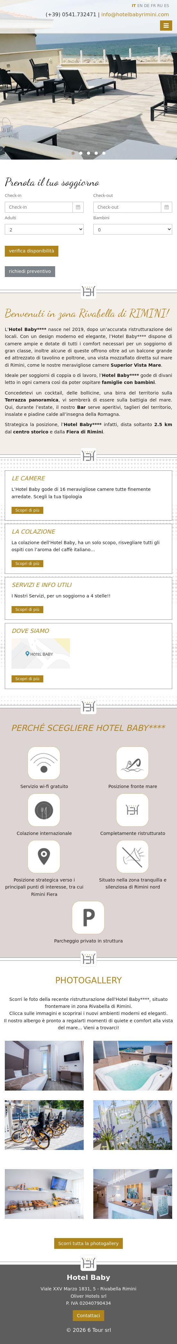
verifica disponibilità (31, 250)
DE (146, 6)
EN (140, 6)
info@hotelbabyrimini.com (135, 14)
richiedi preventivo (30, 271)
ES (166, 6)
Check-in (13, 195)
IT (134, 6)
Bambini (101, 218)
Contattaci (88, 1315)
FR (153, 6)
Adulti (10, 218)
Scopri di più (27, 510)
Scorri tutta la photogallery (88, 1243)
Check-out (103, 195)
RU (160, 6)
